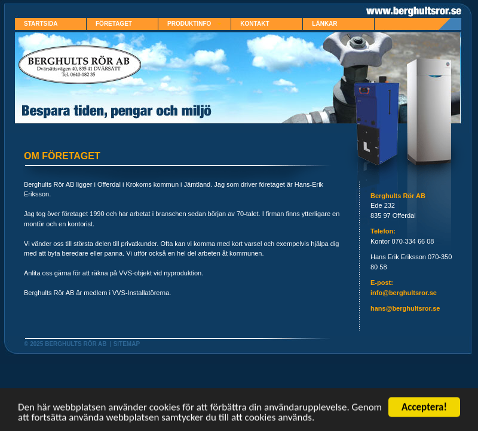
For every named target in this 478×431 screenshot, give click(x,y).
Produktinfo (194, 23)
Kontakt (254, 23)
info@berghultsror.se (403, 292)
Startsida (40, 23)
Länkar (324, 23)
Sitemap (127, 344)
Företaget (114, 23)
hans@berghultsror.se (405, 308)
